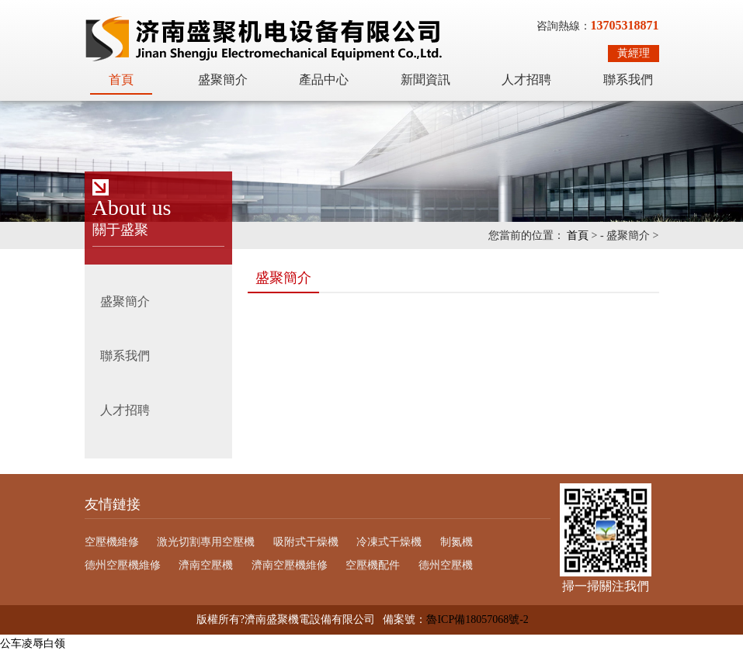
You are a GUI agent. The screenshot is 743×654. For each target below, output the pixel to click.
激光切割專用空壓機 (206, 542)
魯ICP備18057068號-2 (477, 619)
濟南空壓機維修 (290, 565)
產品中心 (324, 79)
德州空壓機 (445, 565)
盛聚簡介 (223, 79)
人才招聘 (526, 79)
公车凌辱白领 (32, 643)
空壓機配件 (372, 565)
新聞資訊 (425, 79)
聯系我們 (628, 79)
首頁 (121, 79)
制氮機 (456, 542)
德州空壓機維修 (123, 565)
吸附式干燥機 (306, 542)
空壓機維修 (112, 542)
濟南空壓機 (206, 565)
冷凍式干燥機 (389, 542)
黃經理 (633, 53)
